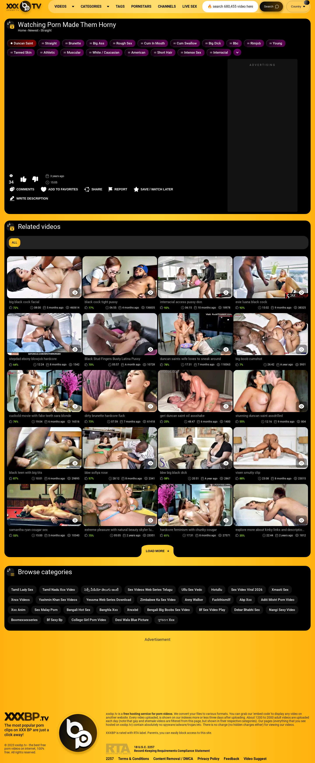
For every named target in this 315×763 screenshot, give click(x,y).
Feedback (231, 759)
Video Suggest (255, 759)
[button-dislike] (35, 179)
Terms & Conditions (133, 759)
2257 (110, 759)
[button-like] (23, 179)
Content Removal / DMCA (173, 759)
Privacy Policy (208, 759)
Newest (33, 30)
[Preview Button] (74, 292)
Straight (46, 30)
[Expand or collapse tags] (237, 52)
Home (22, 30)
